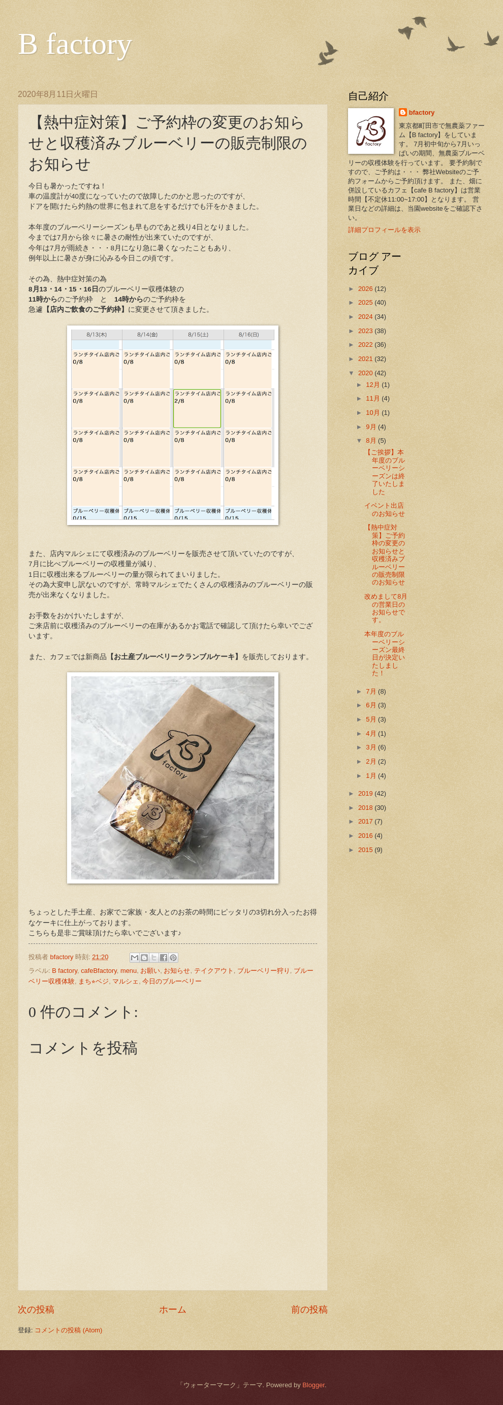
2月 (372, 761)
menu (128, 970)
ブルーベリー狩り (263, 970)
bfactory (422, 112)
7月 (372, 691)
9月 (372, 427)
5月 (372, 719)
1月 (372, 775)
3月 (372, 747)
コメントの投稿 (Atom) (68, 1330)
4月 (372, 733)
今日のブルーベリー (172, 981)
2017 (366, 821)
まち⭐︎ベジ (93, 981)
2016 (366, 835)
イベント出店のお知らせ (384, 509)
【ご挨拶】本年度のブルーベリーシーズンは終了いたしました (384, 471)
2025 (366, 302)
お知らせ (177, 970)
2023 (366, 331)
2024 (366, 316)
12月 (374, 384)
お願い (150, 970)
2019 (366, 793)
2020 (366, 373)
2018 (366, 807)
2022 (366, 344)
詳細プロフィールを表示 (384, 230)
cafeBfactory (99, 970)
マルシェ (125, 981)
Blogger (313, 1385)
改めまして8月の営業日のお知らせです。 (385, 608)
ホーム (172, 1309)
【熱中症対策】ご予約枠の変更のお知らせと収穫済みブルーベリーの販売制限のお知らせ (384, 555)
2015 (366, 850)
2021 (366, 359)
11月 (374, 398)
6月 (372, 705)
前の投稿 (309, 1309)
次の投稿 (36, 1309)
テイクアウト (214, 970)
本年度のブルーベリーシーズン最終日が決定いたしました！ (384, 653)
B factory (75, 43)
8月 (372, 440)
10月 (374, 412)
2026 (366, 288)
